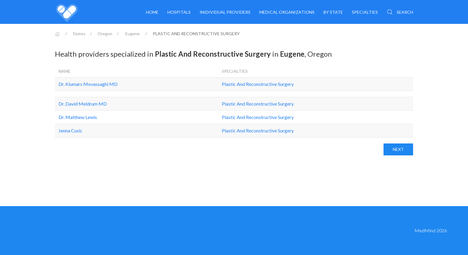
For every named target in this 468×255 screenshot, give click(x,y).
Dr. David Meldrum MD (83, 103)
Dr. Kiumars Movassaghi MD (88, 84)
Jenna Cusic (70, 130)
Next (398, 149)
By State (333, 12)
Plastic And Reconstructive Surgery (258, 84)
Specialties (365, 12)
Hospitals (179, 12)
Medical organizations (287, 12)
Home (152, 12)
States (79, 33)
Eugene (132, 33)
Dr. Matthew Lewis (78, 117)
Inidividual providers (225, 12)
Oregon (105, 33)
